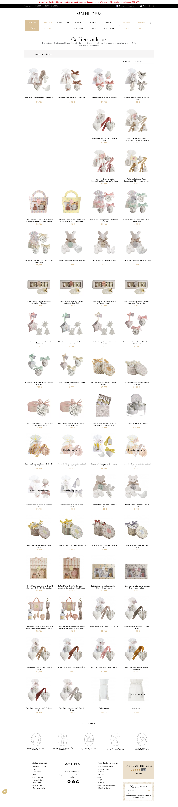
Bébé (34, 774)
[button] (4, 791)
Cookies (101, 782)
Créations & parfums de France (36, 749)
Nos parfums (37, 785)
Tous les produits (39, 788)
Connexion (131, 6)
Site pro (38, 6)
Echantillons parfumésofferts (62, 749)
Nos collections (38, 780)
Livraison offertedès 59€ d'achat (89, 749)
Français (120, 6)
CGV (100, 780)
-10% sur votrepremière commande (115, 749)
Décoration (37, 772)
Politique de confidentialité (107, 785)
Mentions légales (104, 788)
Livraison (101, 774)
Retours (101, 772)
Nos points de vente (105, 766)
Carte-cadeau (38, 777)
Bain (34, 769)
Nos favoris (37, 782)
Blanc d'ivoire (51, 6)
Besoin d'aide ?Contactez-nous (142, 749)
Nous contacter (103, 769)
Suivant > (91, 723)
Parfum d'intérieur (39, 766)
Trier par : (127, 61)
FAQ (99, 777)
